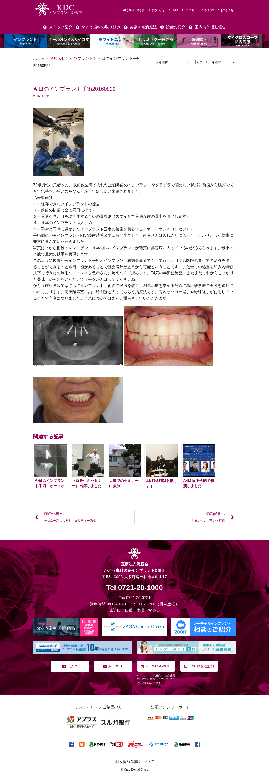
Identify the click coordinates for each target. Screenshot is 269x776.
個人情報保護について (134, 761)
